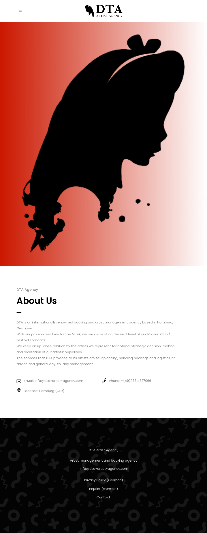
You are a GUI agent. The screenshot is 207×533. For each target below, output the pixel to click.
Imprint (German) (103, 488)
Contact (103, 497)
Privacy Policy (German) (103, 480)
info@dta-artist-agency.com (104, 468)
